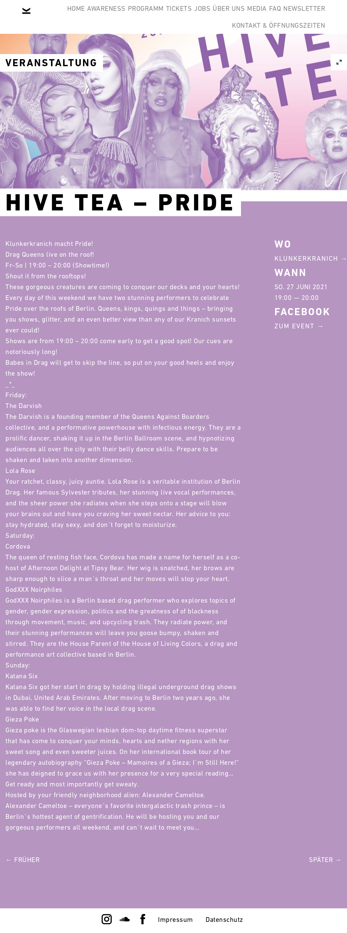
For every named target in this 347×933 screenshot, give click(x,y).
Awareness (108, 16)
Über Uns (272, 16)
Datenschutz (224, 919)
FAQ (154, 48)
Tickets (202, 16)
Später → (325, 859)
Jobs (235, 16)
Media (310, 16)
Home (68, 16)
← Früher (22, 859)
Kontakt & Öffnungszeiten (273, 48)
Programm (158, 16)
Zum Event (294, 326)
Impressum (175, 919)
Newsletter (193, 48)
